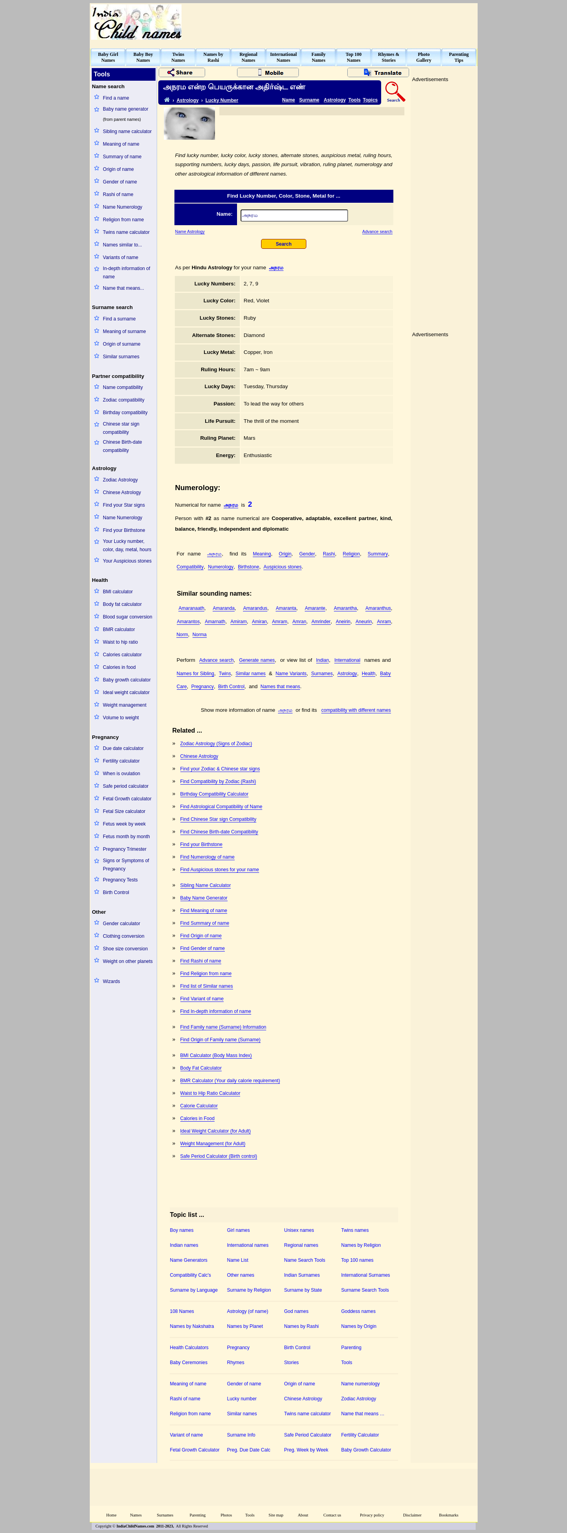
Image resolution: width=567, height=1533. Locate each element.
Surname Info (241, 1435)
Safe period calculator (125, 786)
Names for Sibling (195, 673)
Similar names (250, 673)
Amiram (238, 621)
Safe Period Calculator (308, 1435)
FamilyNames (318, 57)
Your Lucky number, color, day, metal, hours (127, 545)
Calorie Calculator (199, 1106)
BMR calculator (119, 629)
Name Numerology (122, 207)
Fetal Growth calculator (127, 799)
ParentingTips (459, 57)
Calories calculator (122, 654)
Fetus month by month (126, 836)
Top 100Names (354, 57)
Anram (384, 621)
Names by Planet (245, 1326)
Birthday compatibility (125, 412)
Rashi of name (118, 194)
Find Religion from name (206, 973)
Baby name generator (125, 109)
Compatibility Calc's (190, 1275)
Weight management (124, 705)
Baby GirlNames (108, 57)
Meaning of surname (124, 331)
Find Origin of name (201, 936)
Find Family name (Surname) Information (223, 1027)
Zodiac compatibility (123, 400)
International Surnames (365, 1275)
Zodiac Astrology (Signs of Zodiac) (216, 743)
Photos (226, 1515)
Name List (237, 1260)
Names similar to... (122, 245)
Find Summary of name (205, 923)
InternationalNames (283, 57)
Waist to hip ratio (120, 642)
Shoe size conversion (125, 949)
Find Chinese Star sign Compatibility (218, 819)
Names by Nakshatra (192, 1326)
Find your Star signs (124, 505)
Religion (351, 554)
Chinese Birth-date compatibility (122, 446)
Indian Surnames (302, 1275)
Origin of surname (121, 344)
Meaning (262, 554)
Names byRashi (213, 57)
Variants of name (120, 257)
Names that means (280, 686)
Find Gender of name (202, 948)
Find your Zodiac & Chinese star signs (220, 769)
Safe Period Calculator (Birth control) (218, 1156)
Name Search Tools (305, 1260)
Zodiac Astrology (120, 480)
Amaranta (286, 608)
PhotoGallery (424, 57)
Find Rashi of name (200, 961)
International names (248, 1245)
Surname (309, 100)
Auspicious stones (282, 567)
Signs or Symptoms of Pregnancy (126, 865)
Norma (200, 634)
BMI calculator (118, 591)
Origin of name (118, 169)
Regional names (301, 1245)
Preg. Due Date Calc (249, 1450)
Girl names (238, 1230)
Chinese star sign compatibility (121, 428)
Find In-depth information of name (215, 1011)
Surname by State (303, 1290)
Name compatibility (123, 387)
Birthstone (248, 567)
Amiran (259, 621)
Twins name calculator (126, 232)
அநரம (276, 267)
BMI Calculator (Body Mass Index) (216, 1055)
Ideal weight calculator (126, 692)
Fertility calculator (121, 761)
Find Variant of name (202, 999)
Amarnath (215, 621)
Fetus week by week (124, 824)
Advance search (377, 231)
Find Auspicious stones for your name (219, 869)
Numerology (220, 567)
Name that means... (123, 288)
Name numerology (360, 1384)
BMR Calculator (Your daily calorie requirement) (230, 1080)
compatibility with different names (356, 710)
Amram (279, 621)
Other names (240, 1275)
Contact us (332, 1515)
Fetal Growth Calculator (195, 1450)
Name (288, 100)
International (347, 660)
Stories (291, 1362)
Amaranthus (378, 608)
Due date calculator (123, 748)
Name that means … (363, 1413)
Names (136, 1515)
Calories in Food (197, 1118)
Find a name (116, 98)
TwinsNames (178, 57)
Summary (378, 554)
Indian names (184, 1245)
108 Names (182, 1311)
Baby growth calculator (126, 680)
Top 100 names (357, 1260)
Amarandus (255, 608)
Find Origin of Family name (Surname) (220, 1039)
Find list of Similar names (206, 986)
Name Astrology (190, 231)
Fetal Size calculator (124, 811)
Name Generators (189, 1260)
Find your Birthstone (124, 530)
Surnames (322, 673)
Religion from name (123, 219)
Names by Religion (361, 1245)
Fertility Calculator (360, 1435)
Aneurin (364, 621)
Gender (307, 554)
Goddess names (358, 1311)
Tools (354, 100)
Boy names (182, 1230)
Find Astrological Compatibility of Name (221, 806)
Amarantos (188, 621)
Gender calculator (121, 923)
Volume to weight (121, 717)
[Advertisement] (333, 22)
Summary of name (122, 156)
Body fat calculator (122, 604)
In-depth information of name (126, 273)
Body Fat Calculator (201, 1068)
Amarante (315, 608)
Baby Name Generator (204, 898)
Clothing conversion (123, 936)
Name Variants (291, 673)
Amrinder (321, 621)
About (303, 1515)
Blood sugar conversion (127, 617)
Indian (322, 660)
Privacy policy (372, 1515)
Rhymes (236, 1362)
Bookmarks (448, 1515)
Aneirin (343, 621)
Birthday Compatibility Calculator (214, 794)
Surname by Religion (249, 1290)
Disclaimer (412, 1515)
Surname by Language (194, 1290)
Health (369, 673)
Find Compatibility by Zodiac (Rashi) (218, 781)
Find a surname (119, 319)
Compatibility (190, 567)
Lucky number (242, 1399)
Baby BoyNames (143, 57)
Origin (285, 554)
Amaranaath (191, 608)
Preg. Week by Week (306, 1450)
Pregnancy (202, 686)
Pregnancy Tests (120, 880)
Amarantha (345, 608)
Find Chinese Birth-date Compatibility (219, 832)
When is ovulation (121, 773)
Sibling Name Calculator (205, 885)
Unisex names (299, 1230)
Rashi (329, 554)
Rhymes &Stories (388, 57)
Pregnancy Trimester (124, 849)
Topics (370, 100)
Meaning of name (121, 144)
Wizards (111, 981)
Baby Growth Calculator (366, 1450)
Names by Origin (358, 1326)
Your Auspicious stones (127, 561)
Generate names (257, 660)
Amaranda (223, 608)
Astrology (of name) (248, 1311)
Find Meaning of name (203, 910)
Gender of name (120, 182)
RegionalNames (248, 57)
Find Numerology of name (207, 857)
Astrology (187, 100)
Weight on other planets (128, 961)
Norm (182, 634)
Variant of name (186, 1435)
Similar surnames (121, 356)
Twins (225, 673)
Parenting (351, 1347)
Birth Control (116, 892)
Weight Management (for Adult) (213, 1143)
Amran (299, 621)
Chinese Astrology (122, 492)
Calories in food (119, 667)
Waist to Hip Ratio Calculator (210, 1093)
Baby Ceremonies (189, 1362)
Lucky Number (222, 100)
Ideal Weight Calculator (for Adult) (215, 1131)
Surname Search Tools (365, 1290)
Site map (276, 1515)
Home (111, 1515)
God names (296, 1311)
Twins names (355, 1230)
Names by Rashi (301, 1326)
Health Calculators (189, 1347)
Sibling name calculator (127, 131)
